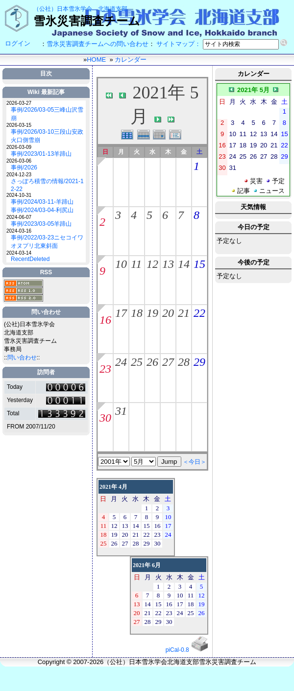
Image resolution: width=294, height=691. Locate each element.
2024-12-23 (18, 174)
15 (199, 264)
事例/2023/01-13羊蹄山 (41, 153)
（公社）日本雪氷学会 (62, 8)
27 (168, 362)
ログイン (17, 43)
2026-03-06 (18, 161)
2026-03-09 (18, 147)
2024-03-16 (18, 231)
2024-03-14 (18, 253)
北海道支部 (112, 8)
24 (121, 362)
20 (168, 313)
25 (137, 362)
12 (152, 264)
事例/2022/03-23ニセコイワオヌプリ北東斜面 (47, 241)
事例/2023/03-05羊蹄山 (41, 223)
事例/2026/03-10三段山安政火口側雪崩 (47, 135)
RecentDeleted (30, 259)
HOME (96, 59)
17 (121, 313)
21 (184, 313)
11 (136, 264)
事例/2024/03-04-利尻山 (42, 210)
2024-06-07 (18, 217)
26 (152, 362)
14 (184, 264)
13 (168, 264)
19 (152, 313)
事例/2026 (24, 167)
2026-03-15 (18, 125)
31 (121, 411)
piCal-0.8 (177, 649)
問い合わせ (22, 357)
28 (184, 362)
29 (199, 362)
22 (199, 313)
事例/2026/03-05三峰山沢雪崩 (47, 113)
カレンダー (131, 59)
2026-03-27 (18, 103)
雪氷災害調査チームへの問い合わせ (97, 44)
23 (105, 368)
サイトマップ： (178, 44)
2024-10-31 (18, 195)
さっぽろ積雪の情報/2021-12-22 (47, 185)
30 (105, 417)
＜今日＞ (194, 461)
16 (105, 319)
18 (137, 313)
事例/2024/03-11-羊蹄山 (42, 201)
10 (121, 264)
